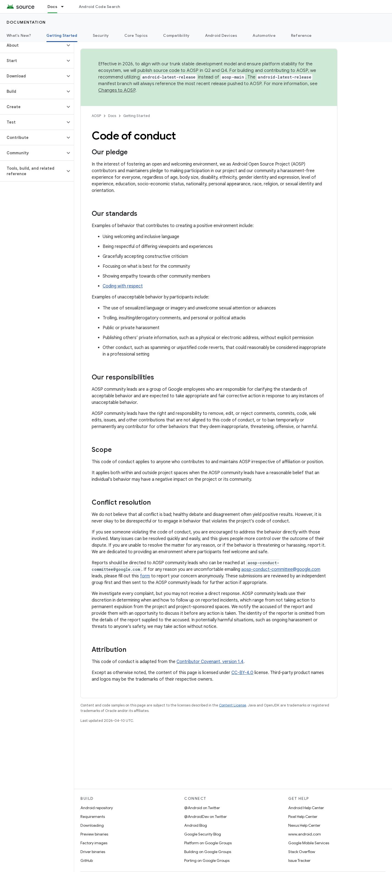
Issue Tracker (299, 860)
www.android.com (304, 834)
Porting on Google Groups (206, 860)
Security (101, 35)
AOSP (96, 115)
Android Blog (195, 825)
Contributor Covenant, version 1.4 (210, 661)
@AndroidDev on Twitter (205, 816)
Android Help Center (306, 807)
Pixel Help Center (302, 816)
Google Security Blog (202, 834)
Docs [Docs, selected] (52, 6)
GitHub (86, 860)
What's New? (19, 35)
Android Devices (221, 35)
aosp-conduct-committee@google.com (280, 569)
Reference (301, 35)
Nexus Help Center (304, 825)
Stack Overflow (301, 851)
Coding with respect (123, 286)
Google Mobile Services (308, 842)
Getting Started (136, 115)
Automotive (264, 35)
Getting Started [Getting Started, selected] (61, 35)
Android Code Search (99, 6)
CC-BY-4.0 (242, 672)
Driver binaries (92, 851)
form (145, 576)
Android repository (96, 807)
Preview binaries (94, 834)
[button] (32, 45)
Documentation (26, 22)
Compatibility (176, 35)
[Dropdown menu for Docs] (64, 6)
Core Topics (136, 35)
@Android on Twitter (202, 807)
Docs (112, 115)
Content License (232, 705)
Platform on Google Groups (208, 842)
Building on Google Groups (207, 851)
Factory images (93, 842)
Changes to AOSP (116, 90)
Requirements (92, 816)
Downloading (92, 825)
